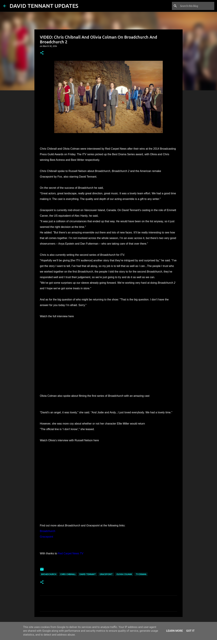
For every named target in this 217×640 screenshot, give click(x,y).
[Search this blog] (196, 6)
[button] (42, 53)
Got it (190, 630)
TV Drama (141, 574)
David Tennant (88, 574)
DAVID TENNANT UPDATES (43, 6)
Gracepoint (106, 574)
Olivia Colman (124, 574)
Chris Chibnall (68, 574)
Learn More (174, 630)
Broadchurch (48, 574)
